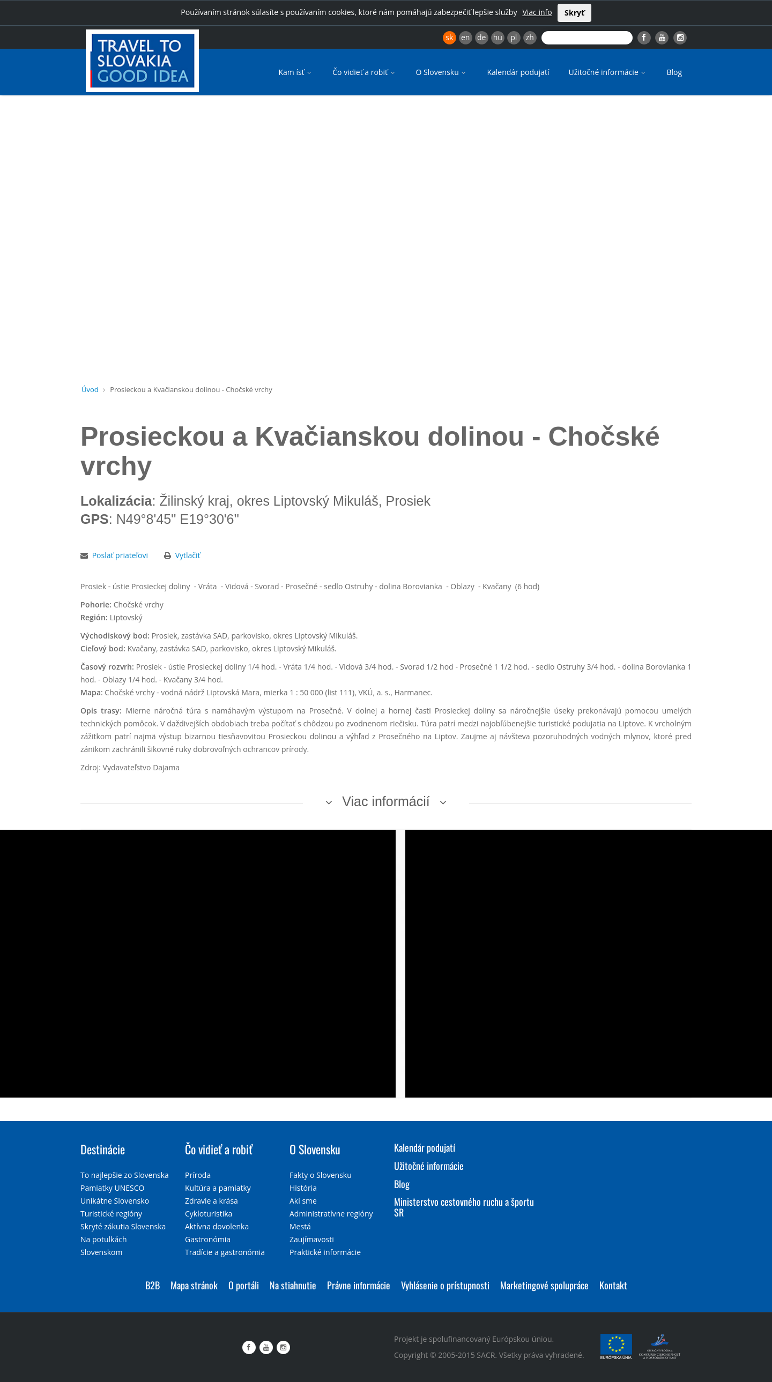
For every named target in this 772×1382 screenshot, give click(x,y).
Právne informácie (358, 1285)
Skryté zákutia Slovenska (123, 1226)
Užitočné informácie (607, 72)
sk (449, 37)
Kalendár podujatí (518, 72)
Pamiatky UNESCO (112, 1188)
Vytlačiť (188, 555)
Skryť (574, 12)
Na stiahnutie (293, 1285)
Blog (674, 72)
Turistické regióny (111, 1213)
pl (513, 37)
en (465, 37)
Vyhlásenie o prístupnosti (445, 1285)
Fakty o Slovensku (321, 1175)
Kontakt (613, 1285)
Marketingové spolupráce (544, 1285)
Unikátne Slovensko (114, 1201)
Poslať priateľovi (120, 555)
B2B (152, 1285)
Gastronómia (208, 1239)
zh (530, 37)
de (481, 37)
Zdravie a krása (211, 1201)
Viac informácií (386, 801)
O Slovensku (442, 72)
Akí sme (303, 1201)
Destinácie (102, 1149)
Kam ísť (295, 72)
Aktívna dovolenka (217, 1226)
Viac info (537, 12)
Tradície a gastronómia (225, 1252)
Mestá (300, 1226)
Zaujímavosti (312, 1239)
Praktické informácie (325, 1252)
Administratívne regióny (331, 1213)
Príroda (198, 1175)
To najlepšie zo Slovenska (124, 1175)
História (303, 1188)
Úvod (90, 389)
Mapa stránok (194, 1285)
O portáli (243, 1285)
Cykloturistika (208, 1213)
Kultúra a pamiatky (218, 1188)
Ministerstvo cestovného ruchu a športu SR (464, 1207)
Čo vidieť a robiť (364, 72)
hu (497, 37)
